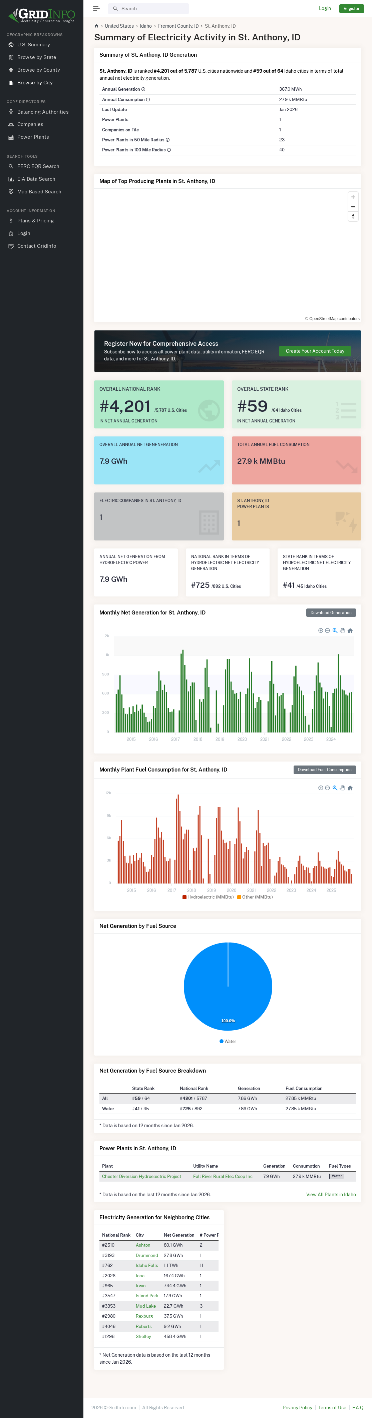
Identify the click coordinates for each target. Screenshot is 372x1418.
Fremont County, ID (178, 26)
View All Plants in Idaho (331, 1194)
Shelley (143, 1336)
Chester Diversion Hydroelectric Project (141, 1176)
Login (325, 8)
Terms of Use (332, 1407)
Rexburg (144, 1316)
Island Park (147, 1295)
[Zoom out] (353, 206)
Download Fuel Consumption (325, 769)
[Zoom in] (353, 197)
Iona (140, 1275)
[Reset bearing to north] (353, 216)
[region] (41, 720)
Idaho (146, 26)
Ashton (143, 1245)
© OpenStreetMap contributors (332, 318)
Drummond (147, 1255)
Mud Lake (146, 1306)
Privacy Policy (297, 1407)
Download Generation (331, 612)
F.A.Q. (358, 1407)
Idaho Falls (147, 1265)
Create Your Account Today (315, 351)
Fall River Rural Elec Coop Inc (223, 1176)
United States (119, 26)
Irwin (141, 1285)
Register (352, 8)
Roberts (144, 1326)
